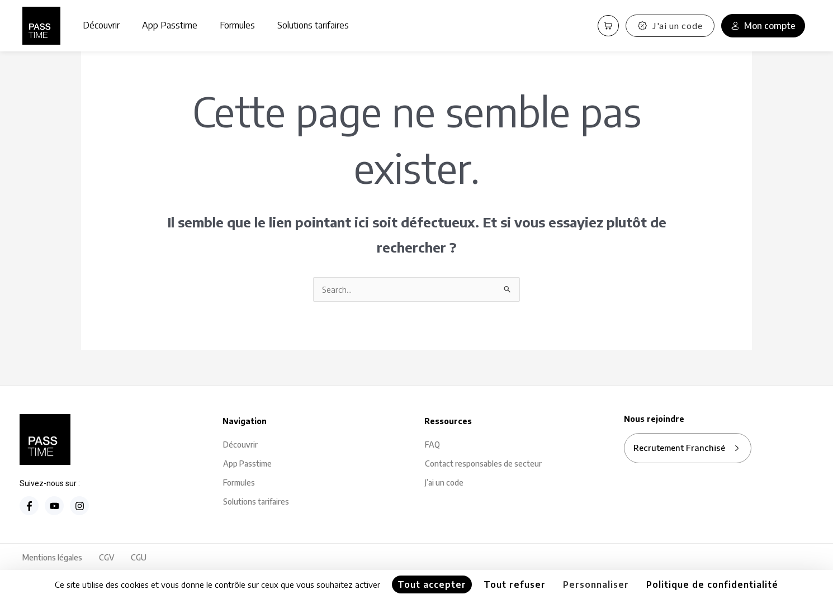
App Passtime (169, 25)
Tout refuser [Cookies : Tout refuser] (515, 584)
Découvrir (101, 25)
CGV (106, 558)
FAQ (432, 445)
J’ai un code (444, 483)
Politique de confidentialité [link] (712, 584)
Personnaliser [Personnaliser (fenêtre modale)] (596, 584)
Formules (237, 25)
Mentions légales (52, 558)
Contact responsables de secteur (483, 464)
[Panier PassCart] (608, 25)
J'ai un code (670, 25)
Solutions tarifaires (313, 25)
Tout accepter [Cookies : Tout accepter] (431, 584)
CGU (138, 558)
